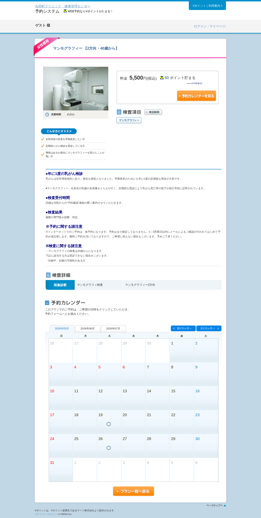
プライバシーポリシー (46, 514)
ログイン (200, 26)
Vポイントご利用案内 (206, 6)
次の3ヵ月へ (207, 328)
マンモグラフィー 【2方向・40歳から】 (86, 48)
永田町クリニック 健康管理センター (63, 6)
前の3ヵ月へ (184, 328)
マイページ (217, 26)
